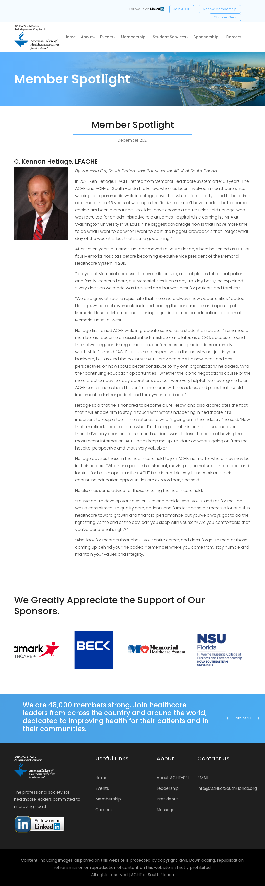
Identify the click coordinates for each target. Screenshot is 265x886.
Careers (234, 37)
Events (108, 37)
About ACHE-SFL (173, 778)
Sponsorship (207, 37)
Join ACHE (181, 9)
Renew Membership (220, 9)
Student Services (170, 37)
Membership (134, 37)
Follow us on (146, 9)
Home (101, 778)
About (88, 37)
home (70, 37)
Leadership (168, 788)
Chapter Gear (225, 17)
